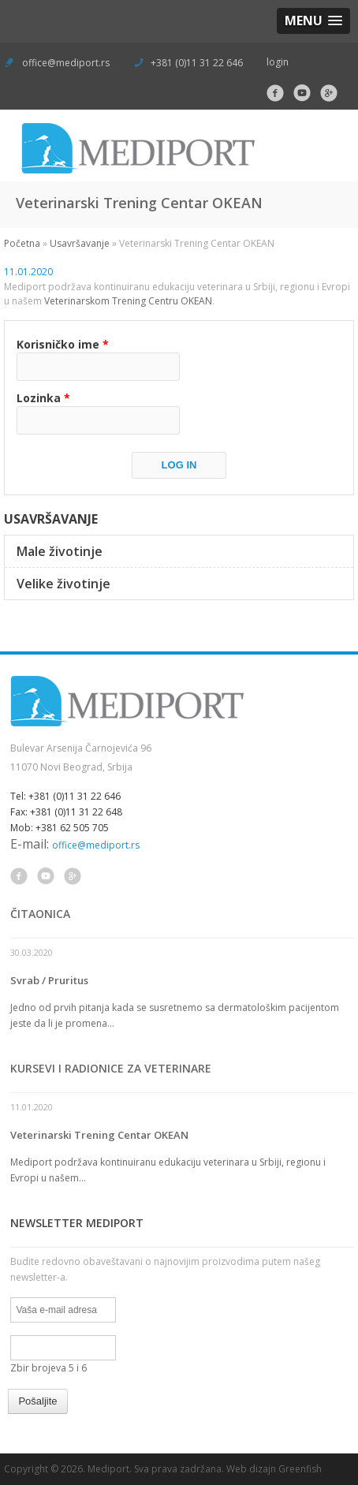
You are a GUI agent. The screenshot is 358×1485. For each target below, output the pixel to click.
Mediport (108, 1469)
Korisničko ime (63, 344)
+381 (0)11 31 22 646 (195, 62)
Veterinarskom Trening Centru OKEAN (128, 301)
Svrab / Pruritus (49, 980)
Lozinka (43, 397)
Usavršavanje (80, 243)
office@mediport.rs (66, 62)
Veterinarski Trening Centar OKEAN (99, 1135)
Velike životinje (63, 583)
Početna (22, 243)
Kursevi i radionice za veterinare (110, 1068)
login (278, 62)
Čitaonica (40, 913)
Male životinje (60, 551)
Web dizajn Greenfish (274, 1469)
